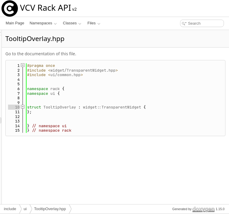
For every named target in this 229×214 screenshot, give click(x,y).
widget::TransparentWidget (186, 107)
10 (88, 107)
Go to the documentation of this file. (115, 53)
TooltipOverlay (134, 107)
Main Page (15, 23)
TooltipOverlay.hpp (50, 209)
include (10, 209)
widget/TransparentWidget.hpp (157, 70)
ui (127, 93)
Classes (72, 23)
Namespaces (43, 23)
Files (93, 23)
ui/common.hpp (140, 74)
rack (129, 88)
